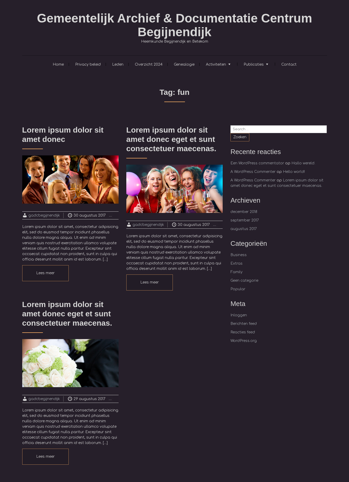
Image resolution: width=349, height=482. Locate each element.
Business (238, 255)
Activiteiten (216, 64)
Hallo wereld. (303, 163)
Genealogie (184, 64)
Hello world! (294, 172)
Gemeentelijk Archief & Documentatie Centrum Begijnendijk (174, 25)
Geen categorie (244, 280)
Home (58, 64)
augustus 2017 (243, 229)
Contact (289, 64)
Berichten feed (243, 324)
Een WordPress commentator (257, 163)
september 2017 (244, 220)
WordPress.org (243, 341)
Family (236, 272)
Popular (237, 289)
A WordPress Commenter (253, 172)
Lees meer (45, 273)
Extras (236, 263)
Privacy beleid (88, 64)
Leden (117, 64)
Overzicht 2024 (148, 64)
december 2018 (243, 212)
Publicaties (254, 64)
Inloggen (238, 315)
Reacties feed (242, 332)
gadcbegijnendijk (44, 215)
